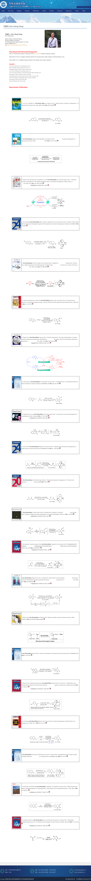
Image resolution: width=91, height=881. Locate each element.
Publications (36, 10)
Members (19, 10)
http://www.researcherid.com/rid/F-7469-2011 (17, 45)
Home (3, 10)
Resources (59, 10)
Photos (84, 10)
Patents (44, 10)
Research (27, 10)
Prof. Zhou (10, 10)
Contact (77, 10)
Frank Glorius (37, 53)
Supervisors (69, 10)
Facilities (51, 10)
